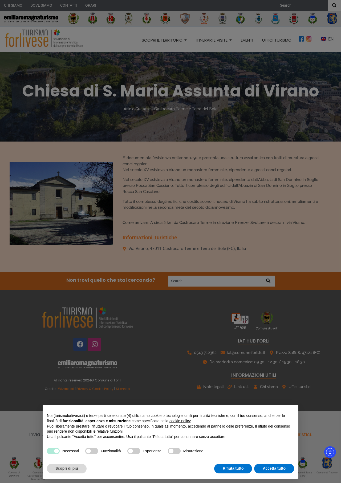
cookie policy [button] (179, 421)
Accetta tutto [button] (274, 468)
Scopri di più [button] (66, 468)
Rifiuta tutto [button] (233, 468)
